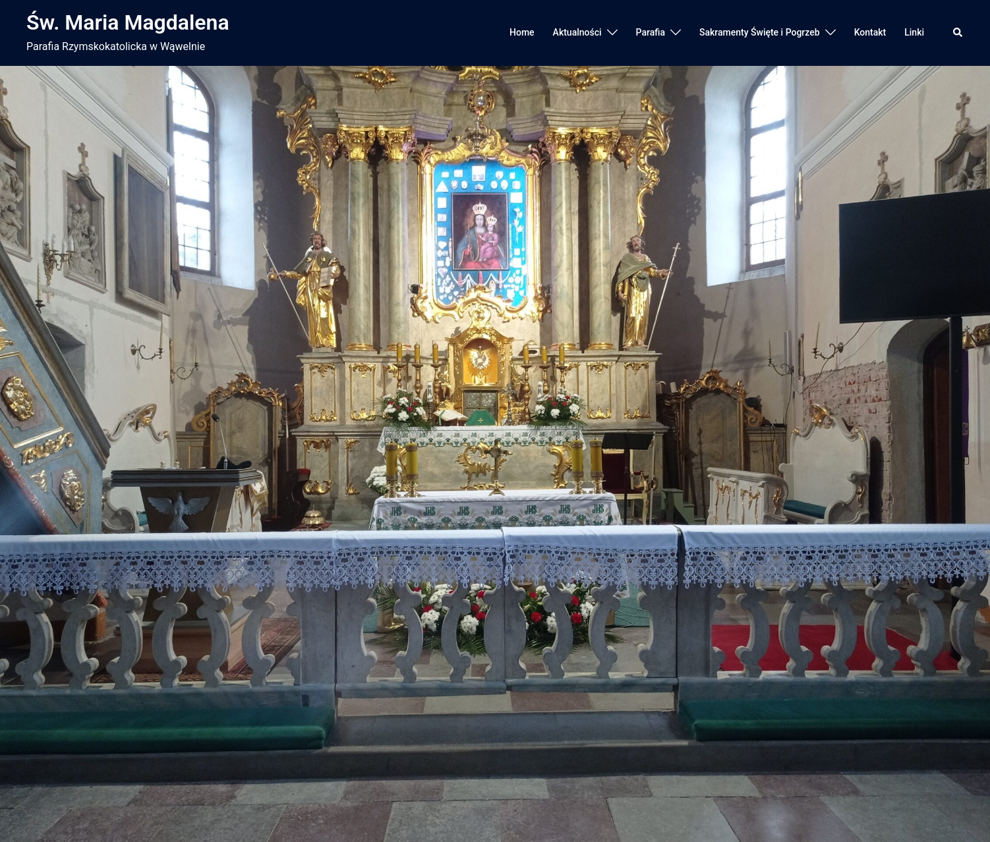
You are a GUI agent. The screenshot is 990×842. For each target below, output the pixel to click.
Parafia (650, 32)
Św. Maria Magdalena (127, 22)
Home (522, 32)
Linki (914, 32)
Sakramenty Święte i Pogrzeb (759, 32)
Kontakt (870, 32)
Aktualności (577, 32)
